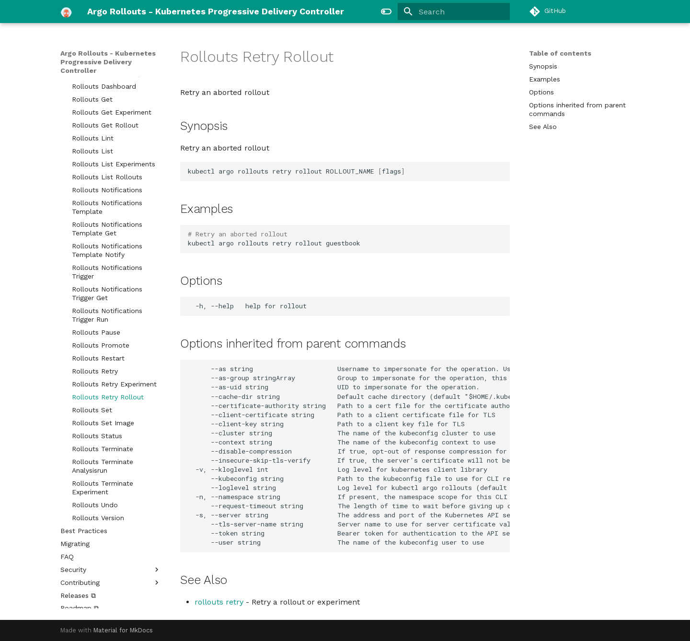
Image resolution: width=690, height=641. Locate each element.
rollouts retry (219, 601)
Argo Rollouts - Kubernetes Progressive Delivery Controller (108, 61)
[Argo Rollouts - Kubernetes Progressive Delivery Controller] (66, 11)
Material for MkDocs (123, 630)
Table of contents (560, 53)
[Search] (454, 11)
